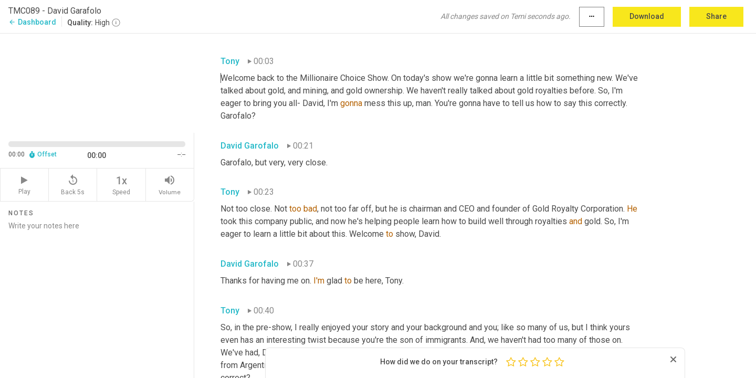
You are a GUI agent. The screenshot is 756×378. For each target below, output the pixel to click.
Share (716, 16)
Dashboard (32, 22)
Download (646, 16)
